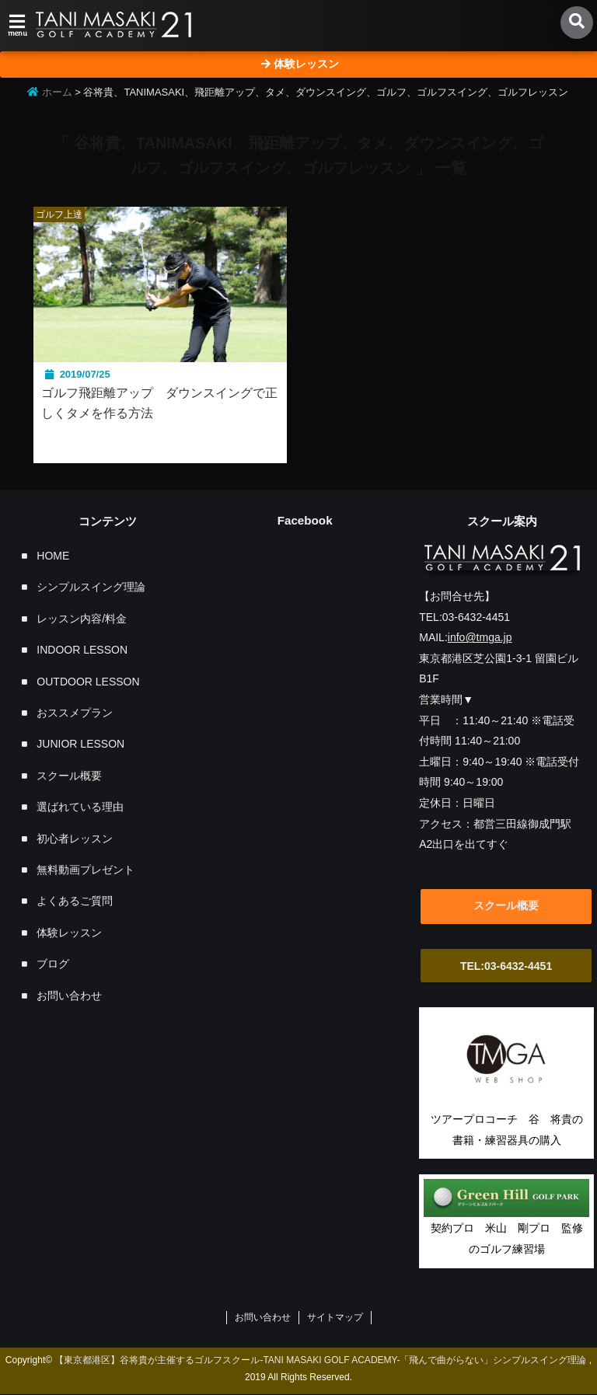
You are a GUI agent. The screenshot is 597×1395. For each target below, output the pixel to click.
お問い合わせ (69, 995)
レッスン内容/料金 (82, 619)
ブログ (53, 964)
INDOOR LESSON (82, 650)
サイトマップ (335, 1317)
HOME (53, 556)
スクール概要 (69, 776)
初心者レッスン (75, 839)
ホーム (49, 92)
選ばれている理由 (80, 807)
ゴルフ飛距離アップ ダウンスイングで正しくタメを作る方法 (155, 403)
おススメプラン (75, 713)
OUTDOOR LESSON (88, 682)
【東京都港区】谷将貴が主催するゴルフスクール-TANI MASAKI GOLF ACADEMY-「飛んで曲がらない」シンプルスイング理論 (320, 1360)
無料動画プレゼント (85, 870)
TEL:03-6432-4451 (508, 967)
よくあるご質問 (75, 901)
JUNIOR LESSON (80, 744)
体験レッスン (69, 933)
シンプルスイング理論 (91, 587)
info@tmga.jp (480, 638)
